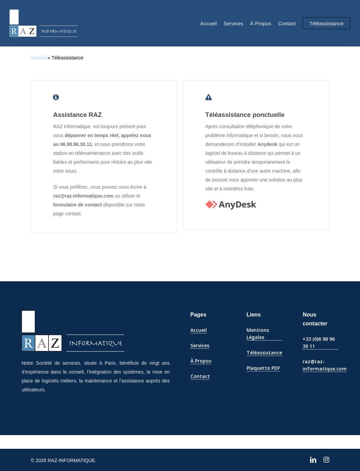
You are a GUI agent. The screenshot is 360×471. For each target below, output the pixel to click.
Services (199, 345)
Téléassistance (264, 352)
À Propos (200, 361)
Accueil (38, 57)
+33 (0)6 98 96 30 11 (319, 342)
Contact (200, 376)
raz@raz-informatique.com (325, 365)
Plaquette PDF (263, 368)
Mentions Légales (257, 333)
